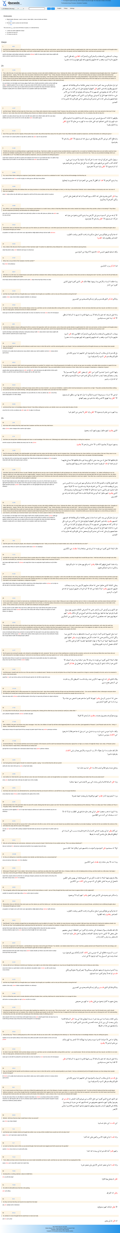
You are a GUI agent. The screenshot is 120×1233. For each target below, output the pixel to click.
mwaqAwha (24, 793)
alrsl (12, 696)
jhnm (17, 56)
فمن (79, 483)
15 (3, 324)
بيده (84, 486)
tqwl (13, 1135)
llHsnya (8, 1018)
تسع (102, 731)
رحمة (107, 1018)
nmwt (22, 1037)
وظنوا (109, 1102)
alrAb (39, 1098)
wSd (50, 950)
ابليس (102, 251)
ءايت (99, 731)
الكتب (98, 444)
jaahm (10, 394)
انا (111, 118)
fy (42, 85)
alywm (55, 482)
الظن (96, 180)
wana (31, 546)
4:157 (13, 108)
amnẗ (19, 83)
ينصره (101, 830)
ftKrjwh (23, 159)
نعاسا (91, 85)
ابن (93, 118)
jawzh (29, 482)
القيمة (85, 196)
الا (71, 121)
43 (3, 868)
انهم (106, 430)
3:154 (13, 70)
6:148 (13, 148)
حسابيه (100, 1123)
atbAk (41, 658)
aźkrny (19, 677)
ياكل (89, 375)
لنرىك (90, 548)
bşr (10, 860)
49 (3, 979)
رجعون (86, 430)
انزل (113, 85)
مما (65, 634)
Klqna (7, 279)
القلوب (69, 234)
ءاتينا (111, 731)
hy (5, 392)
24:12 (13, 840)
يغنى (90, 180)
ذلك (85, 281)
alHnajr (41, 232)
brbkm (18, 297)
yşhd (15, 968)
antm (40, 159)
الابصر (80, 234)
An (20, 136)
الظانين (77, 333)
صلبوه (69, 118)
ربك (86, 679)
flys (36, 481)
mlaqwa (15, 428)
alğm (16, 83)
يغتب (115, 375)
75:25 (13, 1171)
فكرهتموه (72, 375)
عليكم (109, 85)
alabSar (30, 232)
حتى (95, 163)
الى (65, 95)
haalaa (15, 748)
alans (15, 1135)
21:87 (13, 801)
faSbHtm (27, 297)
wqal (4, 677)
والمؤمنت (92, 848)
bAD (30, 370)
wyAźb (4, 54)
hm (40, 136)
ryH (53, 607)
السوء (66, 56)
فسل (90, 731)
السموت (103, 215)
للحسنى (90, 1022)
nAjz (13, 1163)
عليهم (115, 59)
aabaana (29, 157)
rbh (38, 677)
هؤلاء (99, 750)
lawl (30, 1097)
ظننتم (101, 299)
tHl (10, 458)
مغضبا (102, 811)
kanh (16, 562)
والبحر (96, 609)
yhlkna (32, 1037)
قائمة (104, 781)
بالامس (68, 640)
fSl (6, 481)
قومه (97, 548)
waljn (18, 1135)
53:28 (13, 404)
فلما (115, 483)
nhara (48, 633)
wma (31, 116)
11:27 (13, 650)
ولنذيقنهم (113, 1025)
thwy (55, 392)
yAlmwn (14, 442)
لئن (88, 616)
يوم (89, 196)
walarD (15, 279)
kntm (32, 86)
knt (54, 809)
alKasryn (34, 297)
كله (109, 92)
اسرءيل (82, 731)
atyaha (37, 633)
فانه (105, 486)
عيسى (97, 118)
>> (53, 8)
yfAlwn (43, 178)
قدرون (115, 640)
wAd (10, 312)
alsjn (43, 677)
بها (78, 394)
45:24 (13, 1031)
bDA (46, 677)
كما (108, 1151)
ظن (69, 56)
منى (64, 483)
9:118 (13, 573)
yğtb (45, 370)
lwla (4, 846)
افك (68, 848)
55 (3, 1087)
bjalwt (4, 484)
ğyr (56, 83)
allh (57, 54)
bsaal (10, 928)
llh (37, 85)
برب (108, 265)
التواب (114, 592)
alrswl (15, 351)
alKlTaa (31, 928)
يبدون (87, 92)
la (49, 85)
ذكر (71, 679)
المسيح (103, 118)
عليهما (63, 460)
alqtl (52, 86)
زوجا (86, 460)
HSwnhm (5, 1098)
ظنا (113, 1062)
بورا (89, 356)
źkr (36, 677)
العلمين (103, 265)
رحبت (72, 585)
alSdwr (45, 88)
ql (28, 85)
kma (11, 1149)
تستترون (107, 970)
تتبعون (110, 166)
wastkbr (5, 893)
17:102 (14, 740)
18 (3, 385)
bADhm (38, 928)
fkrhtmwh (21, 372)
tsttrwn (10, 968)
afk (42, 846)
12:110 (14, 688)
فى (100, 92)
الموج (83, 613)
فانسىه (81, 679)
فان (116, 460)
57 (3, 1129)
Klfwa (14, 583)
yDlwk (18, 136)
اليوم (80, 489)
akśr (8, 136)
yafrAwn (42, 748)
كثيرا (96, 372)
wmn (17, 213)
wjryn (31, 607)
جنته (111, 767)
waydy (56, 1098)
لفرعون (68, 952)
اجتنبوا (101, 372)
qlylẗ (36, 484)
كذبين (67, 663)
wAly (4, 583)
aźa (19, 583)
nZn (42, 312)
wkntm (56, 351)
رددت (95, 781)
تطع (113, 138)
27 (3, 573)
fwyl (39, 279)
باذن (72, 493)
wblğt (33, 232)
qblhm (54, 157)
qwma (4, 352)
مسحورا (101, 734)
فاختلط (81, 634)
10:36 (13, 172)
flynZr (47, 828)
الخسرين (76, 299)
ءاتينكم (72, 564)
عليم (67, 98)
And (22, 677)
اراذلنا (108, 663)
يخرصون (114, 142)
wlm (28, 793)
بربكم (96, 299)
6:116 (13, 130)
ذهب (107, 811)
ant (45, 809)
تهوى (106, 398)
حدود (96, 463)
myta (17, 372)
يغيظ (91, 834)
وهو (107, 767)
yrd (43, 696)
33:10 (13, 224)
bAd (13, 83)
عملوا (68, 1022)
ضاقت (90, 585)
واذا (115, 314)
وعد (107, 314)
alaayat (20, 635)
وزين (74, 353)
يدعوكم (112, 715)
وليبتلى (106, 98)
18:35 (13, 760)
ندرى (77, 314)
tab (12, 585)
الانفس (101, 398)
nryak (23, 658)
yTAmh (46, 481)
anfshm (47, 83)
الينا (77, 895)
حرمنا (74, 159)
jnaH (36, 458)
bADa (53, 370)
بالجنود (102, 483)
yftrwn (12, 194)
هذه (77, 616)
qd (39, 83)
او (96, 640)
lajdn (26, 780)
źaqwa (4, 159)
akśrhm (10, 178)
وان (109, 121)
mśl (7, 632)
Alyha (33, 633)
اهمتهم (65, 85)
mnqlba (36, 780)
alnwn (6, 809)
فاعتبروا (69, 1105)
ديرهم (81, 1098)
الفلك (78, 609)
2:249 (13, 469)
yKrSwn (45, 136)
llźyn (42, 279)
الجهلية (91, 88)
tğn (7, 635)
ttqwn (4, 564)
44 (3, 887)
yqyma (55, 458)
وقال (115, 679)
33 (3, 707)
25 (3, 540)
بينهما (92, 281)
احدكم (95, 375)
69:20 (13, 1115)
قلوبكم (75, 98)
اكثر (109, 138)
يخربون (97, 1105)
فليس (68, 483)
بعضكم (110, 375)
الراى (99, 663)
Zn (39, 54)
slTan (39, 392)
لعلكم (104, 567)
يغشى (87, 85)
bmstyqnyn (56, 312)
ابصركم (81, 970)
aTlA (55, 875)
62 (3, 1199)
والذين (104, 489)
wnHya (26, 1037)
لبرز (86, 95)
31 (3, 669)
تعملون (92, 973)
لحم (85, 375)
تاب (80, 588)
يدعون (75, 215)
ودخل (115, 767)
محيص (78, 1001)
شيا (80, 180)
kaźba (32, 950)
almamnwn (17, 846)
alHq (4, 85)
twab (36, 372)
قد (69, 85)
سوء (64, 952)
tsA (14, 729)
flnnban (12, 1018)
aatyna (7, 729)
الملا (113, 548)
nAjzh (24, 1163)
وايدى (81, 1105)
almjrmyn (55, 696)
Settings (72, 8)
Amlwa (25, 1018)
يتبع (113, 180)
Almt (7, 748)
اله (65, 811)
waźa (4, 312)
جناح (68, 460)
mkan (15, 609)
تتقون (100, 567)
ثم (116, 85)
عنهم (111, 1001)
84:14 (13, 1212)
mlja (55, 583)
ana (8, 116)
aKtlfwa (5, 117)
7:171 (13, 554)
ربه (68, 679)
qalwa (46, 482)
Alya (42, 928)
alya (54, 86)
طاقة (86, 489)
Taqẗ (50, 482)
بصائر (76, 750)
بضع (108, 682)
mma (42, 632)
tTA (6, 136)
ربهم (85, 398)
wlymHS (24, 88)
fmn (29, 481)
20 (3, 422)
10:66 (13, 205)
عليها (110, 640)
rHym (39, 372)
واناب (98, 936)
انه (89, 564)
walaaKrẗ (25, 828)
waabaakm (24, 392)
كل (77, 613)
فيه (96, 121)
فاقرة (103, 1179)
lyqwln (27, 1017)
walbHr (17, 607)
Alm (23, 117)
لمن (92, 862)
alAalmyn (12, 264)
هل (81, 88)
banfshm (28, 846)
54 (3, 1068)
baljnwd (12, 481)
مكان (73, 613)
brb (9, 264)
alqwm (51, 696)
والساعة (97, 314)
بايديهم (87, 1105)
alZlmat (35, 809)
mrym (23, 116)
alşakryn (11, 611)
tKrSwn (46, 159)
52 (3, 1031)
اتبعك (68, 660)
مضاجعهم (113, 98)
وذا (116, 811)
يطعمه (109, 486)
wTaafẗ (36, 83)
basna (8, 159)
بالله (72, 56)
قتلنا (109, 95)
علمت (109, 750)
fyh (8, 117)
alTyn (43, 875)
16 (3, 343)
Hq (15, 312)
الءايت (105, 644)
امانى (91, 444)
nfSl (17, 635)
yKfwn (39, 85)
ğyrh (26, 458)
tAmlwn (7, 969)
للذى (112, 679)
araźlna (52, 658)
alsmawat (13, 213)
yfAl (7, 1177)
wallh (35, 88)
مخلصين (100, 616)
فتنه (64, 933)
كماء (99, 634)
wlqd (4, 250)
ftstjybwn (12, 713)
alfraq (8, 1191)
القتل (68, 95)
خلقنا (112, 281)
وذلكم (115, 299)
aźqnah (7, 1017)
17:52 (13, 707)
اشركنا (90, 159)
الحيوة (108, 634)
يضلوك (95, 138)
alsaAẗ (37, 312)
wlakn (44, 116)
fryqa (24, 250)
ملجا (97, 588)
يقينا (109, 124)
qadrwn (30, 633)
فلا (109, 460)
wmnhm (5, 442)
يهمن (73, 877)
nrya (9, 659)
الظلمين (95, 815)
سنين (104, 682)
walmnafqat (15, 54)
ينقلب (103, 353)
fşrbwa (12, 482)
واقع (86, 564)
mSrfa (37, 793)
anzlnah (22, 632)
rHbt (34, 583)
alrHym (33, 585)
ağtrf (4, 482)
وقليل (83, 933)
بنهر (83, 483)
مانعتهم (100, 1102)
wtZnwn (45, 232)
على (100, 196)
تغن (72, 640)
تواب (111, 379)
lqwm (21, 460)
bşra (28, 658)
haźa (39, 846)
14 (3, 305)
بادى (103, 663)
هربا (82, 1165)
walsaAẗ (18, 312)
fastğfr (33, 930)
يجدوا (82, 795)
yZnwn (51, 83)
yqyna (40, 117)
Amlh (47, 950)
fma (4, 264)
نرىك (90, 660)
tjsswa (40, 370)
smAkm (22, 968)
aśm (35, 370)
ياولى (64, 1105)
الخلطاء (75, 930)
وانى (72, 750)
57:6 (62, 0)
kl (13, 609)
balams (10, 635)
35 (3, 740)
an (30, 85)
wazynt (16, 633)
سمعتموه (108, 848)
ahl (18, 1097)
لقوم (73, 463)
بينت (94, 731)
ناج (103, 679)
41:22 (13, 962)
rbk (25, 677)
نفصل (110, 644)
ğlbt (38, 484)
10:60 (13, 186)
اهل (93, 1098)
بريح (66, 609)
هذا (71, 848)
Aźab (36, 1018)
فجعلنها (88, 640)
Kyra (29, 780)
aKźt (6, 633)
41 (3, 840)
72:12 (13, 1157)
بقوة (67, 564)
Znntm (14, 297)
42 (3, 854)
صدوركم (93, 98)
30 (3, 650)
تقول (104, 1137)
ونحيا (89, 1039)
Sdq (6, 250)
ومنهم (115, 444)
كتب (78, 95)
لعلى (103, 881)
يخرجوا (114, 1102)
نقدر (89, 811)
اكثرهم (108, 180)
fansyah (28, 677)
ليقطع (115, 834)
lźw (33, 194)
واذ (88, 234)
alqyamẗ (26, 194)
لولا (115, 848)
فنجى (73, 698)
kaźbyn (27, 659)
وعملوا (95, 933)
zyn (39, 950)
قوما (92, 356)
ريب (90, 314)
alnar (50, 279)
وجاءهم (89, 613)
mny (38, 481)
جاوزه (111, 489)
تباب (84, 956)
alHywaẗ (10, 632)
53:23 (13, 385)
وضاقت (67, 585)
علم (74, 121)
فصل (112, 483)
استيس (108, 698)
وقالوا (75, 848)
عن (91, 138)
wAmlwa (5, 930)
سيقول (114, 159)
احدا (88, 1151)
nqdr (23, 809)
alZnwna (53, 909)
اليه (91, 430)
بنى (87, 731)
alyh (25, 428)
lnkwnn (5, 611)
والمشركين (93, 56)
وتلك (89, 463)
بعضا (105, 375)
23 (3, 469)
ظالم (103, 767)
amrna (41, 633)
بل (116, 353)
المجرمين (100, 701)
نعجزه (86, 1165)
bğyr (19, 893)
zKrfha (13, 633)
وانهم (95, 430)
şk (11, 117)
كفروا (73, 281)
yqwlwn (13, 85)
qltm (27, 312)
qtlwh (34, 116)
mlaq (11, 1121)
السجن (112, 682)
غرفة (88, 486)
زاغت (85, 234)
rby (24, 780)
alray (4, 659)
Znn (11, 21)
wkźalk (36, 950)
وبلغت (74, 234)
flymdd (30, 828)
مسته (90, 1018)
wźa (4, 809)
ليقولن (85, 1018)
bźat (41, 88)
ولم (86, 795)
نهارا (93, 640)
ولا (86, 159)
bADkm (49, 370)
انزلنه (94, 634)
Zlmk (7, 928)
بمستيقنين (102, 318)
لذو (76, 196)
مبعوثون (100, 1206)
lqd (5, 748)
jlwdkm (36, 968)
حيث (73, 1102)
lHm (12, 372)
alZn (19, 178)
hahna (26, 86)
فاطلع (104, 952)
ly (34, 875)
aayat (17, 729)
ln (9, 351)
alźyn (43, 86)
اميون (110, 444)
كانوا (105, 1001)
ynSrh (13, 828)
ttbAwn (30, 159)
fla (8, 458)
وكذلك (77, 952)
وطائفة (73, 85)
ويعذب (114, 56)
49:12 (13, 362)
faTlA (13, 950)
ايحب (100, 375)
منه (86, 121)
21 (3, 436)
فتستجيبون (105, 715)
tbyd (25, 766)
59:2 (13, 1087)
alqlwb (37, 232)
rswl (26, 116)
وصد (111, 956)
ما (92, 92)
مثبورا (109, 754)
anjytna (48, 609)
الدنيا (103, 634)
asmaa (10, 392)
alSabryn (5, 486)
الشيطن (76, 679)
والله (71, 98)
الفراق (109, 1192)
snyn (49, 677)
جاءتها (103, 613)
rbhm (15, 394)
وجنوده (69, 489)
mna (14, 1017)
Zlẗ (18, 562)
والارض (101, 281)
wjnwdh (8, 484)
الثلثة (110, 585)
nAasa (23, 83)
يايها (115, 372)
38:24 (13, 920)
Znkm (8, 985)
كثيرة (76, 493)
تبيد (85, 767)
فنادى (81, 811)
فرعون (64, 731)
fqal (4, 658)
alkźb (19, 194)
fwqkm (12, 232)
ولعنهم (88, 59)
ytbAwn (30, 136)
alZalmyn (5, 811)
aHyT (25, 609)
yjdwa (31, 793)
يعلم (104, 973)
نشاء (67, 698)
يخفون (103, 92)
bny (24, 729)
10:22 (13, 598)
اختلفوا (101, 121)
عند (89, 679)
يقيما (100, 463)
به (79, 121)
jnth (6, 766)
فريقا (87, 251)
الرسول (98, 353)
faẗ (34, 484)
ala (26, 117)
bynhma (22, 279)
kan (9, 86)
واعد (84, 59)
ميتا (78, 375)
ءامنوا (106, 372)
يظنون (109, 88)
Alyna (14, 659)
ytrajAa (45, 458)
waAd (12, 56)
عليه (86, 811)
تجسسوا (69, 372)
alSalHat (9, 930)
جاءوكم (113, 234)
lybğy (34, 928)
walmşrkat (27, 54)
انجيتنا (84, 616)
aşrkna (23, 157)
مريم (90, 118)
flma (4, 481)
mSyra (24, 56)
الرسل (102, 698)
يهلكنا (81, 1039)
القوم (106, 701)
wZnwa (48, 1097)
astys (9, 696)
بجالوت (75, 489)
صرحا (107, 881)
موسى (106, 731)
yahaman (37, 875)
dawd (23, 930)
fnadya (29, 809)
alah (41, 809)
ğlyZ (39, 1018)
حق (101, 314)
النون (113, 811)
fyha (25, 312)
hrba (27, 1163)
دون (68, 215)
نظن (64, 314)
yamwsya (50, 729)
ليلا (98, 640)
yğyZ (4, 830)
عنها (78, 795)
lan (45, 609)
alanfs (4, 394)
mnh (13, 117)
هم (65, 138)
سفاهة (83, 548)
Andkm (14, 159)
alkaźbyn (40, 546)
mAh (43, 482)
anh (24, 562)
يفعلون (64, 180)
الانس (100, 1137)
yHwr (11, 1218)
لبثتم (85, 715)
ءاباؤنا (82, 159)
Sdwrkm (19, 88)
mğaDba (14, 809)
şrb (31, 481)
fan (4, 458)
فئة (91, 493)
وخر (106, 936)
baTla (26, 279)
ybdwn (52, 85)
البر (101, 609)
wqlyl (13, 930)
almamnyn (31, 250)
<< (49, 8)
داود (71, 933)
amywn (9, 442)
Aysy (18, 116)
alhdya (19, 394)
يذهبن (101, 834)
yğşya (26, 83)
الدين (92, 616)
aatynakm (39, 562)
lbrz (41, 86)
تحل (106, 460)
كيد (96, 956)
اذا (94, 585)
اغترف (92, 486)
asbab (4, 950)
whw (9, 766)
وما (80, 118)
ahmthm (42, 83)
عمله (115, 956)
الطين (65, 877)
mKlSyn (38, 609)
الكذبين (66, 548)
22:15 (13, 821)
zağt (26, 232)
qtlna (23, 86)
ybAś (20, 1149)
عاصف (94, 613)
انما (115, 634)
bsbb (33, 828)
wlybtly (10, 88)
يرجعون (71, 895)
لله (107, 92)
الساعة (70, 314)
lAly (53, 875)
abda (32, 351)
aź (3, 232)
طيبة (115, 613)
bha (34, 392)
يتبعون (77, 138)
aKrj (8, 1097)
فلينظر (110, 834)
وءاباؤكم (91, 394)
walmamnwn (20, 351)
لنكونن (73, 616)
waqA (27, 562)
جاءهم (92, 398)
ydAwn (34, 213)
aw (46, 633)
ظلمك (109, 930)
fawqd (32, 875)
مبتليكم (88, 483)
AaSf (55, 607)
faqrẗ (12, 1177)
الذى (106, 299)
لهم (80, 59)
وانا (79, 548)
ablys (12, 250)
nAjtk (14, 928)
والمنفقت (101, 56)
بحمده (98, 715)
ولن (90, 1165)
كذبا (81, 952)
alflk (29, 607)
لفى (93, 121)
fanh (49, 481)
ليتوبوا (71, 588)
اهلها (69, 637)
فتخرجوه (66, 163)
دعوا (108, 616)
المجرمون (110, 795)
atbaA (28, 117)
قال (97, 483)
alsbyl (54, 950)
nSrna (31, 696)
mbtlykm (22, 481)
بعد (102, 85)
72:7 (13, 1143)
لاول (77, 1098)
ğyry (28, 875)
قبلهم (99, 163)
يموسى (106, 734)
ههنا (105, 95)
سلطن (71, 394)
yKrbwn (43, 1098)
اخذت (94, 637)
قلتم (83, 314)
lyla (44, 633)
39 (3, 801)
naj (12, 677)
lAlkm (55, 562)
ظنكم (110, 987)
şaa (16, 157)
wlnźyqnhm (30, 1018)
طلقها (112, 460)
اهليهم (82, 353)
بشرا (84, 660)
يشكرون (103, 199)
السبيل (104, 956)
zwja (24, 458)
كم (97, 493)
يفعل (110, 1179)
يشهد (100, 970)
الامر (73, 88)
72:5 (13, 1129)
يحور (106, 1220)
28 (3, 598)
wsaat (21, 56)
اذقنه (111, 1018)
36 (3, 760)
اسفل (96, 234)
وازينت (78, 637)
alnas (39, 194)
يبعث (95, 1151)
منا (103, 1018)
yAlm (51, 968)
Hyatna (14, 1037)
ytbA (6, 178)
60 (3, 1171)
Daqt (22, 583)
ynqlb (12, 351)
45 (3, 901)
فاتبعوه (93, 251)
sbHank (48, 809)
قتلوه (77, 118)
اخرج (109, 1098)
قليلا (70, 486)
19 (3, 404)
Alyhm (44, 54)
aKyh (14, 372)
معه (95, 489)
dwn (39, 213)
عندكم (77, 163)
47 (3, 943)
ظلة (96, 564)
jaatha (50, 607)
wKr (38, 930)
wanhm (22, 428)
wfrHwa (44, 607)
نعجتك (99, 930)
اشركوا (105, 159)
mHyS (33, 999)
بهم (82, 564)
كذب (111, 163)
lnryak (23, 546)
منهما (99, 679)
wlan (16, 780)
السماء (107, 281)
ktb (46, 86)
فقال (115, 660)
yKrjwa (44, 1097)
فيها (87, 314)
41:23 (13, 291)
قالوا (92, 489)
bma (40, 178)
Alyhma (39, 458)
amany (24, 442)
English (59, 8)
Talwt (8, 481)
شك (90, 121)
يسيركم (108, 609)
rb (20, 748)
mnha (32, 780)
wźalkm (5, 297)
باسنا (87, 163)
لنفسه (99, 767)
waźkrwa (47, 562)
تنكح (90, 460)
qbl (21, 999)
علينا (85, 663)
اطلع (99, 881)
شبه (115, 121)
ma (48, 85)
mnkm (33, 83)
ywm (22, 194)
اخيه (82, 375)
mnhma (15, 677)
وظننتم (109, 356)
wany (35, 748)
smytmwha (15, 392)
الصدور (114, 102)
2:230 (13, 450)
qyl (6, 312)
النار (108, 285)
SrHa (50, 875)
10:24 (13, 622)
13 (3, 291)
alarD (14, 136)
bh (19, 117)
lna (18, 85)
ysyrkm (9, 607)
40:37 (13, 943)
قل (63, 88)
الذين (82, 95)
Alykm (8, 83)
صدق (112, 251)
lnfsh (14, 766)
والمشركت (84, 56)
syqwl (4, 157)
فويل (69, 281)
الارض (100, 138)
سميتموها (101, 394)
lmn (21, 860)
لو (76, 92)
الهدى (81, 398)
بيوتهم (92, 1105)
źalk (29, 279)
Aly (15, 194)
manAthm (56, 1097)
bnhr (26, 481)
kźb (46, 157)
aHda (25, 1149)
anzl (5, 83)
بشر (107, 862)
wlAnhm (8, 56)
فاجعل (114, 881)
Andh (4, 1018)
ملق (105, 1123)
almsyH (14, 116)
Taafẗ (29, 83)
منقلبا (71, 781)
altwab (29, 585)
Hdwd (4, 460)
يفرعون (114, 754)
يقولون (85, 88)
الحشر (73, 1098)
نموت (93, 1039)
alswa (41, 54)
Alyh (26, 809)
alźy (11, 297)
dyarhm (27, 1097)
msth (24, 1017)
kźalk (43, 157)
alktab (18, 442)
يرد (116, 701)
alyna (32, 893)
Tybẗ (40, 607)
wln (22, 1163)
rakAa (41, 930)
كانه (99, 564)
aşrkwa (11, 157)
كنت (103, 815)
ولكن (65, 118)
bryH (37, 607)
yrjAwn (36, 893)
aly (35, 828)
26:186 (14, 854)
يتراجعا (112, 463)
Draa (21, 1017)
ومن (98, 215)
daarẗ (48, 54)
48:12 (13, 343)
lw (7, 86)
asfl (18, 232)
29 (3, 622)
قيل (112, 314)
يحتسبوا (66, 1102)
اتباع (68, 121)
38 (3, 788)
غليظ (100, 1025)
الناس (65, 196)
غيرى (84, 877)
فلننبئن (84, 1022)
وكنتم (96, 356)
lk (54, 85)
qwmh (17, 546)
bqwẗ (43, 562)
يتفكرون (96, 644)
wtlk (9, 460)
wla (26, 157)
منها (76, 781)
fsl (22, 729)
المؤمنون (99, 848)
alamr (22, 85)
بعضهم (64, 930)
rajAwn (29, 428)
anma (4, 632)
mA (53, 484)
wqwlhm (5, 116)
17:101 (14, 721)
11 (3, 257)
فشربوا (80, 486)
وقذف (115, 1105)
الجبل (108, 564)
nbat (37, 632)
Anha (34, 793)
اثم (76, 372)
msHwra (55, 729)
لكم (89, 663)
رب (92, 750)
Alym (38, 88)
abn (21, 116)
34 (3, 721)
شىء (66, 88)
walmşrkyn (22, 54)
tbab (15, 952)
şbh (47, 116)
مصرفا (74, 795)
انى (116, 734)
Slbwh (40, 116)
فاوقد (79, 877)
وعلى (115, 585)
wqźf (31, 1098)
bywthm (47, 1098)
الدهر (74, 1039)
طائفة (82, 85)
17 (3, 362)
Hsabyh (15, 1121)
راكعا (102, 936)
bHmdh (17, 713)
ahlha (22, 633)
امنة (95, 85)
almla (6, 546)
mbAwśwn (17, 1204)
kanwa (12, 999)
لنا (79, 88)
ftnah (29, 930)
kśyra (20, 370)
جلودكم (73, 970)
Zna (46, 1056)
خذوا (79, 564)
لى (76, 877)
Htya (57, 157)
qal (15, 481)
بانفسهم (85, 848)
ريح (98, 613)
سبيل (87, 138)
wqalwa (36, 846)
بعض (83, 372)
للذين (66, 281)
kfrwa (36, 279)
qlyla (20, 482)
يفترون (104, 196)
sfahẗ (28, 546)
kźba (25, 1135)
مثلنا (80, 660)
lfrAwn (41, 950)
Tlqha (6, 458)
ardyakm (22, 297)
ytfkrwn (27, 635)
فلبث (65, 679)
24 (3, 502)
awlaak (9, 1204)
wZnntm (47, 351)
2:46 (13, 422)
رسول (86, 118)
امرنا (102, 640)
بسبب (74, 830)
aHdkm (5, 372)
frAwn (40, 729)
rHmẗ (11, 1017)
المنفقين (108, 56)
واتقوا (66, 375)
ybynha (18, 460)
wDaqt (37, 583)
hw (32, 482)
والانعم (106, 637)
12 (3, 271)
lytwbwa (19, 585)
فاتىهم (83, 1102)
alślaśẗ (7, 583)
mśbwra (47, 748)
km (30, 484)
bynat (20, 729)
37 (3, 774)
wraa (4, 793)
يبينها (77, 463)
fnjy (34, 696)
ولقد (115, 251)
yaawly (15, 1100)
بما (68, 180)
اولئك (109, 1206)
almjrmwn (8, 793)
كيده (97, 834)
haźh (53, 609)
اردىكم (91, 299)
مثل (112, 634)
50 (3, 993)
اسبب (115, 952)
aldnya (15, 632)
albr (13, 607)
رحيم (107, 379)
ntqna (6, 562)
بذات (63, 98)
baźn (45, 484)
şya (27, 85)
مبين (65, 848)
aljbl (9, 562)
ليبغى (69, 930)
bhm (30, 562)
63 (3, 1212)
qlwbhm (36, 1098)
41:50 (13, 1007)
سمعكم (90, 970)
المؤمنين (78, 251)
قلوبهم (107, 1105)
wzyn (35, 351)
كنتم (97, 95)
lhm (15, 56)
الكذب (93, 196)
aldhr (37, 1037)
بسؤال (104, 930)
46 (3, 920)
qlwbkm (32, 88)
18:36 (13, 774)
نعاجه (90, 930)
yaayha (5, 370)
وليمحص (86, 98)
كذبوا (88, 698)
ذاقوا (91, 163)
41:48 (13, 993)
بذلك (64, 1039)
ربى (88, 781)
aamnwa (12, 370)
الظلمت (73, 811)
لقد (113, 750)
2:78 (13, 436)
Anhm (6, 999)
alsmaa (11, 279)
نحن (107, 318)
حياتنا (103, 1039)
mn (11, 83)
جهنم (77, 59)
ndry (32, 312)
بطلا (88, 281)
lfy (9, 117)
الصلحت (89, 933)
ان (116, 92)
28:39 (13, 887)
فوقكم (104, 234)
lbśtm (27, 713)
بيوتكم (90, 95)
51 (3, 1007)
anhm (11, 428)
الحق (99, 88)
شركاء (114, 218)
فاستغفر (114, 936)
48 (3, 962)
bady (55, 658)
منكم (78, 85)
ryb (23, 312)
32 (3, 688)
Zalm (11, 766)
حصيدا (82, 640)
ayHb (56, 370)
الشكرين (64, 616)
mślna (31, 658)
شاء (99, 159)
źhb (11, 809)
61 (3, 1185)
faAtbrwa (10, 1100)
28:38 (13, 868)
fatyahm (14, 1098)
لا (90, 92)
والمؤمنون (91, 353)
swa (44, 950)
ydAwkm (7, 713)
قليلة (88, 493)
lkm (12, 659)
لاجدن (84, 781)
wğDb (54, 54)
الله (97, 59)
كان (73, 92)
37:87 (13, 257)
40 (3, 821)
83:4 (13, 1199)
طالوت (107, 483)
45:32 (13, 305)
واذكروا (114, 567)
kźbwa (24, 696)
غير (102, 88)
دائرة (111, 59)
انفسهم (114, 88)
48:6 (13, 46)
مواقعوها (91, 795)
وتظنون (108, 237)
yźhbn (52, 828)
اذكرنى (94, 679)
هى (114, 394)
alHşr (33, 1097)
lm (43, 481)
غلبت (83, 493)
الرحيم (109, 592)
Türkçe (66, 8)
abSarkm (29, 968)
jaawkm (6, 232)
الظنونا (99, 914)
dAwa (31, 609)
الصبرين (114, 496)
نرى (92, 663)
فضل (73, 196)
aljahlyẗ (9, 85)
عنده (96, 1022)
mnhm (23, 482)
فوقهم (103, 564)
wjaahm (5, 609)
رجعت (111, 1022)
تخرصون (90, 166)
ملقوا (103, 430)
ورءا (115, 795)
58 (3, 1143)
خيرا (80, 781)
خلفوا (101, 585)
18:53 (13, 788)
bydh (8, 482)
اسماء (107, 394)
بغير (93, 895)
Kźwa (33, 562)
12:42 (13, 669)
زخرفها (83, 637)
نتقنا (113, 564)
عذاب (104, 1025)
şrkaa (44, 213)
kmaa (18, 632)
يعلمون (103, 444)
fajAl (46, 875)
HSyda (56, 633)
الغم (99, 85)
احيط (115, 616)
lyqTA (44, 828)
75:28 (13, 1185)
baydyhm (52, 1098)
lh (11, 458)
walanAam (53, 632)
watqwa (26, 372)
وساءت (72, 59)
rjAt (50, 1017)
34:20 (13, 243)
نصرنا (78, 698)
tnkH (21, 458)
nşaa (38, 696)
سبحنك (111, 815)
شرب (75, 483)
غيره (82, 460)
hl (16, 85)
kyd (6, 952)
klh (35, 85)
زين (72, 952)
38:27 (13, 271)
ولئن (100, 781)
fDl (35, 194)
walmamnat (23, 846)
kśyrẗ (42, 484)
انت (115, 815)
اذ (116, 234)
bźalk (45, 1037)
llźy (6, 677)
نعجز (104, 1165)
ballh (36, 54)
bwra (7, 352)
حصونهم (94, 1102)
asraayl (28, 729)
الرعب (102, 1105)
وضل (115, 1001)
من (105, 85)
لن (107, 353)
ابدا (77, 353)
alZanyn (32, 332)
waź (24, 232)
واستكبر (114, 895)
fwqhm (13, 562)
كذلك (115, 163)
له (103, 460)
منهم (66, 486)
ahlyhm (28, 351)
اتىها (106, 640)
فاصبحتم (85, 299)
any (43, 729)
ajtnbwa (17, 370)
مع (63, 493)
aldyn (42, 609)
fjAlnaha (52, 633)
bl (3, 351)
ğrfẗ (6, 482)
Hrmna (36, 157)
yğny (23, 178)
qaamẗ (13, 780)
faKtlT (32, 632)
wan (51, 116)
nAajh (19, 928)
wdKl (4, 766)
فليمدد (80, 830)
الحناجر (114, 237)
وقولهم (114, 118)
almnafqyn (9, 54)
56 (3, 1115)
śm (3, 83)
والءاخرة (86, 830)
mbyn (44, 846)
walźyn (35, 482)
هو (108, 489)
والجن (95, 1137)
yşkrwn (52, 194)
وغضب (101, 59)
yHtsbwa (27, 1098)
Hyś (22, 1098)
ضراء (94, 1018)
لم (113, 486)
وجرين (73, 609)
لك (83, 92)
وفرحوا (110, 613)
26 (3, 554)
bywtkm (37, 86)
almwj (8, 609)
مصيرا (66, 59)
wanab (44, 930)
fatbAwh (19, 250)
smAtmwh (9, 846)
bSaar (32, 748)
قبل (94, 1001)
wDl (4, 999)
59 (3, 1157)
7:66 (13, 540)
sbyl (22, 136)
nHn (51, 312)
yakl (9, 372)
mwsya (11, 729)
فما (116, 265)
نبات (74, 634)
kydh (55, 828)
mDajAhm (5, 88)
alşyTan (32, 677)
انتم (97, 166)
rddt (19, 780)
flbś (40, 677)
